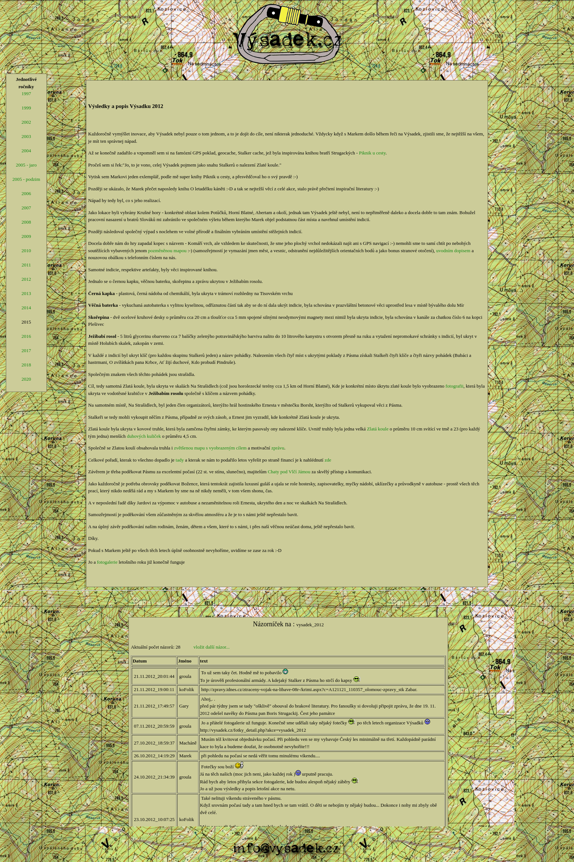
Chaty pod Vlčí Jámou (289, 471)
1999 (26, 108)
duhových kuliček (144, 436)
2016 (26, 336)
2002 (26, 122)
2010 (26, 250)
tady (180, 460)
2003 (26, 136)
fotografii (454, 386)
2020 (26, 379)
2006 (26, 193)
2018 (26, 364)
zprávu (277, 448)
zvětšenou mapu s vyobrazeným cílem (210, 448)
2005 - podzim (26, 179)
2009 (26, 236)
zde (328, 460)
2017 (26, 350)
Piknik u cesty (372, 153)
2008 (26, 222)
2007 (26, 207)
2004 (26, 150)
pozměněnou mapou (167, 250)
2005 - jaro (26, 165)
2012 (26, 279)
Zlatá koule (377, 429)
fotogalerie (107, 562)
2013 (26, 293)
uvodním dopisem (453, 250)
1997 (26, 93)
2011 (26, 265)
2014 (26, 307)
